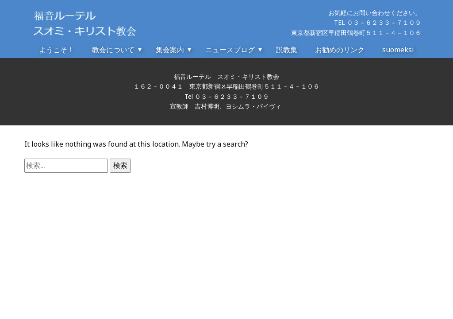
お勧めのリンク (340, 49)
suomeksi (398, 49)
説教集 (286, 49)
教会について (113, 49)
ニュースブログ (230, 49)
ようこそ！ (56, 49)
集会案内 (170, 49)
